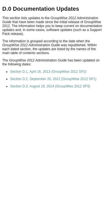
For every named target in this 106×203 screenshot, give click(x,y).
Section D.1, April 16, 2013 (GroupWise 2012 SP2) (48, 72)
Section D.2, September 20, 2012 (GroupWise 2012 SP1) (53, 79)
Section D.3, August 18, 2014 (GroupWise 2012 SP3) (50, 86)
